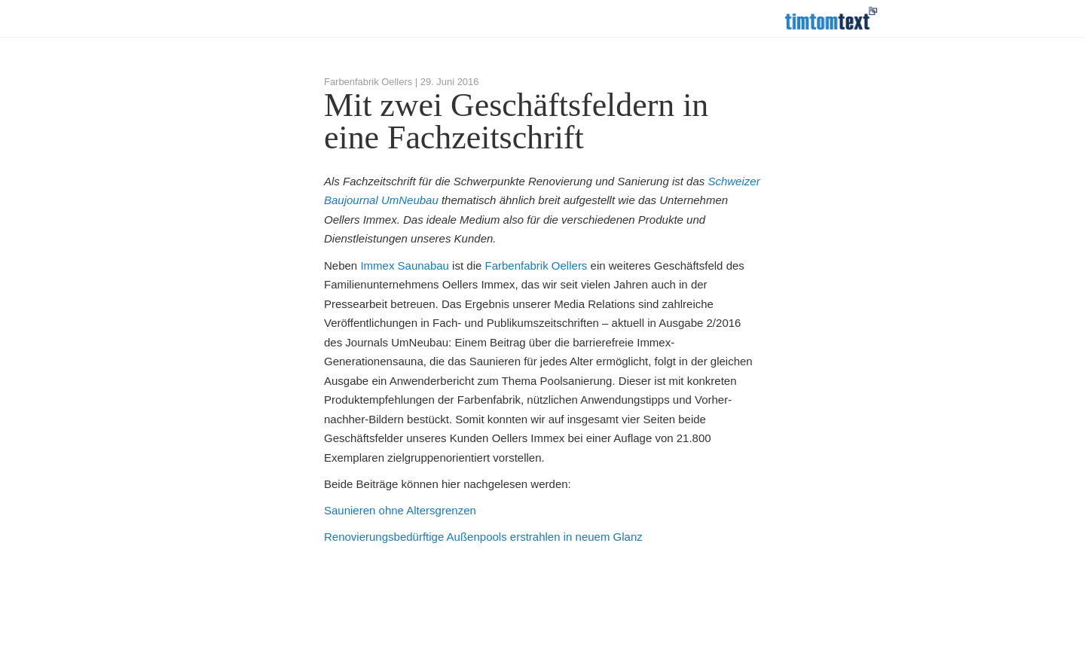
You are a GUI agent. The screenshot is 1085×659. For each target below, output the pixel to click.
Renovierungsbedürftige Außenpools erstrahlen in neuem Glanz (483, 536)
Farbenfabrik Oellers (535, 265)
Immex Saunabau (404, 265)
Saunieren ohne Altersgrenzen (400, 510)
